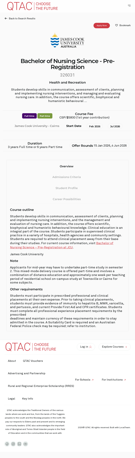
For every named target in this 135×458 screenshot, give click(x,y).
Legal (11, 398)
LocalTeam (124, 428)
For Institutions (112, 379)
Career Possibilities (67, 199)
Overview (66, 166)
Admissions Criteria (66, 177)
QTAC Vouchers (33, 361)
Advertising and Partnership (26, 373)
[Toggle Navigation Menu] (129, 5)
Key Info (28, 398)
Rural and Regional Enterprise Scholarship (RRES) (41, 386)
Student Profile (67, 188)
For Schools (82, 379)
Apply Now (102, 26)
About (12, 361)
